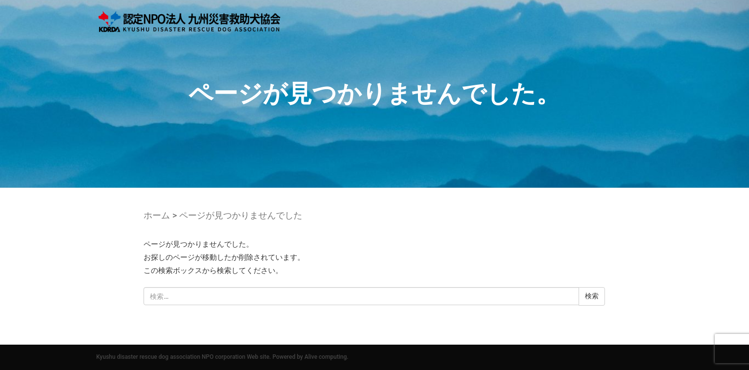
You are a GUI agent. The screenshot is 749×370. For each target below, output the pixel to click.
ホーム (157, 215)
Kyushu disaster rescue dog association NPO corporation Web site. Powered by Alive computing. (222, 356)
